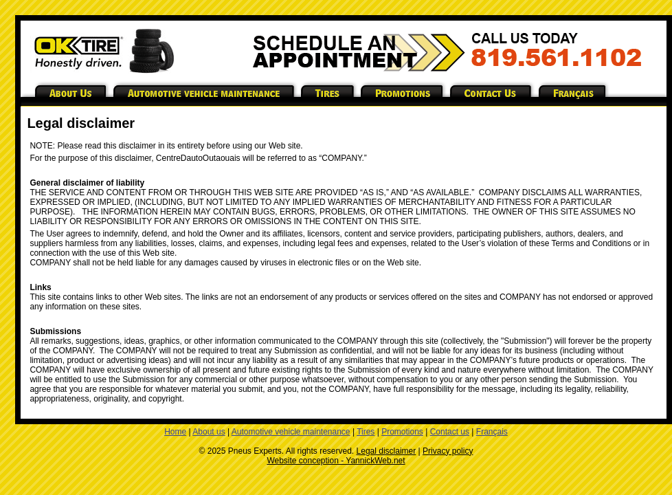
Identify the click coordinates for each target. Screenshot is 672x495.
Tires (365, 432)
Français (492, 432)
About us (208, 432)
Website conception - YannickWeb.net (336, 460)
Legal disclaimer (386, 451)
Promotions (402, 432)
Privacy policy (448, 451)
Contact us (449, 432)
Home (175, 432)
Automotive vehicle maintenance (291, 432)
